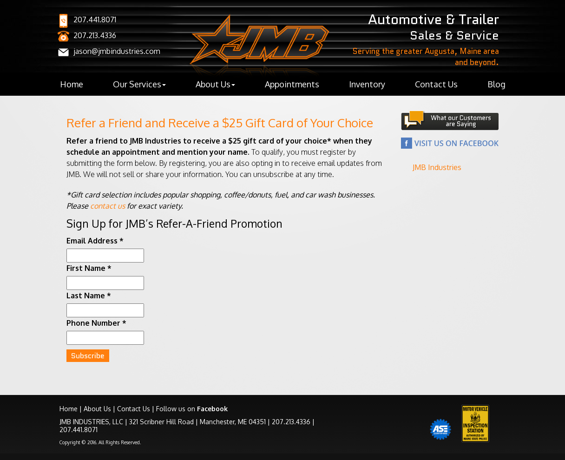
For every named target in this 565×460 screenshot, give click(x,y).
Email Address (95, 240)
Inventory (367, 84)
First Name (89, 268)
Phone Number (96, 323)
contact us (107, 205)
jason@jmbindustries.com (116, 51)
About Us (215, 84)
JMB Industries (437, 167)
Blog (496, 84)
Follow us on (192, 409)
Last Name (88, 295)
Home (71, 84)
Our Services (139, 84)
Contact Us (436, 84)
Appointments (292, 84)
